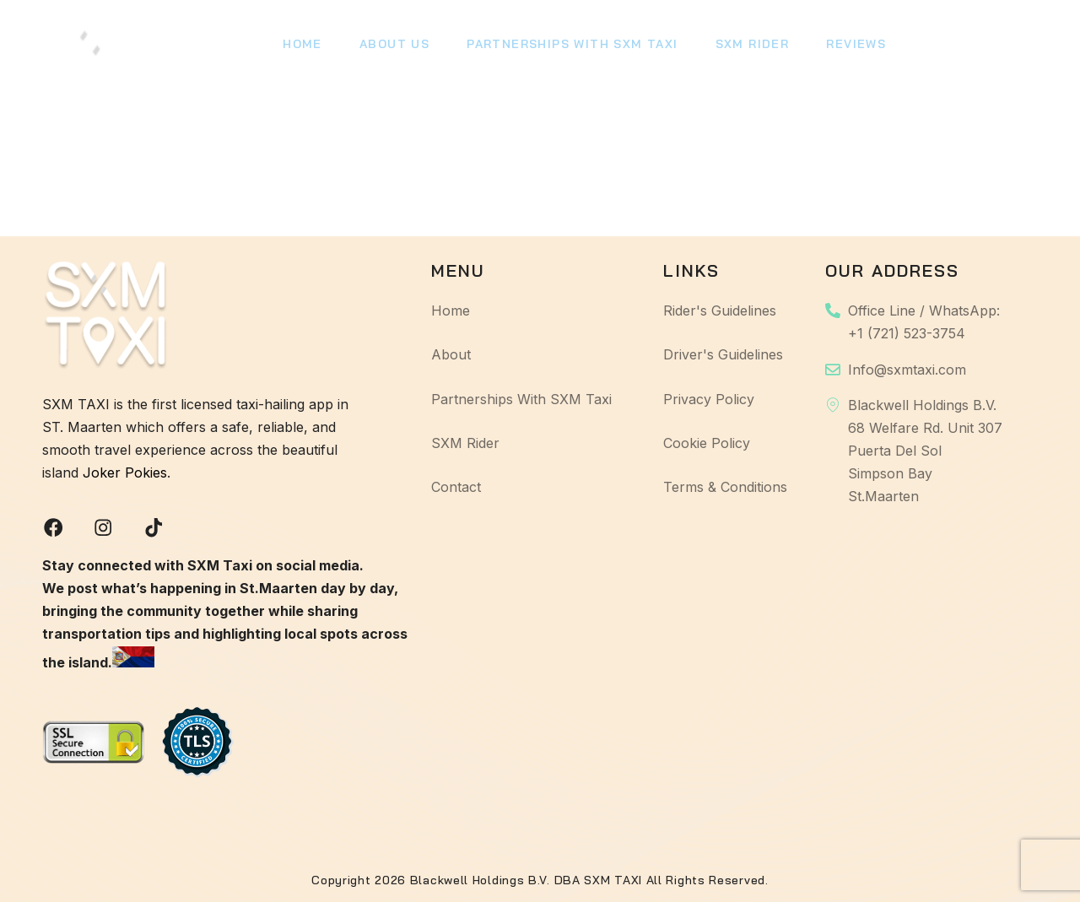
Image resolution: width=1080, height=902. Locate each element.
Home (301, 46)
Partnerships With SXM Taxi (563, 46)
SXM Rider (740, 46)
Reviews (841, 46)
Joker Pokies (125, 470)
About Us (389, 46)
